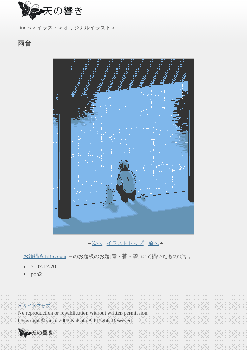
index (26, 28)
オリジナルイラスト (87, 28)
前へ (153, 243)
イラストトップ (125, 243)
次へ (97, 243)
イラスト (47, 28)
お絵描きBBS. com (44, 256)
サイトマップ (36, 305)
